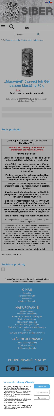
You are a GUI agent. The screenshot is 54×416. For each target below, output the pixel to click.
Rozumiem (42, 387)
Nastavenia (42, 398)
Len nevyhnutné (42, 392)
